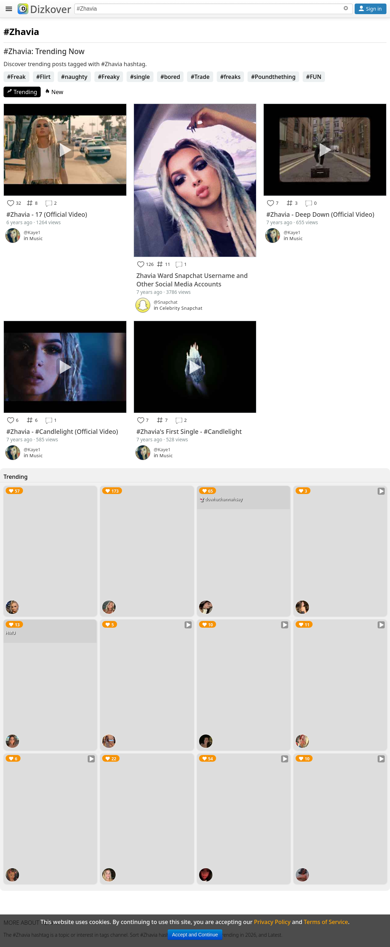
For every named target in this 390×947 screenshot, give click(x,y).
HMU (10, 633)
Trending (22, 92)
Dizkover (44, 9)
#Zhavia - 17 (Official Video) (46, 214)
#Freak (16, 77)
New (54, 92)
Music (36, 238)
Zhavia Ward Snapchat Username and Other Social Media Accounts (192, 279)
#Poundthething (273, 77)
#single (140, 77)
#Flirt (43, 77)
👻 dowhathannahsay (221, 499)
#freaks (230, 77)
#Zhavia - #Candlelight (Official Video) (62, 431)
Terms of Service (326, 922)
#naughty (74, 77)
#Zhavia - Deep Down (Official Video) (320, 214)
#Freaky (109, 77)
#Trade (200, 77)
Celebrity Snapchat (181, 308)
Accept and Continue (195, 934)
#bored (170, 77)
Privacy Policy (272, 922)
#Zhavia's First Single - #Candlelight (189, 431)
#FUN (313, 77)
